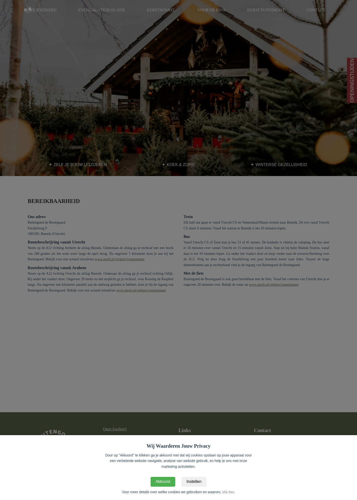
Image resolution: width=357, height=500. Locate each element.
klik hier (228, 492)
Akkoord (163, 481)
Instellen (194, 481)
